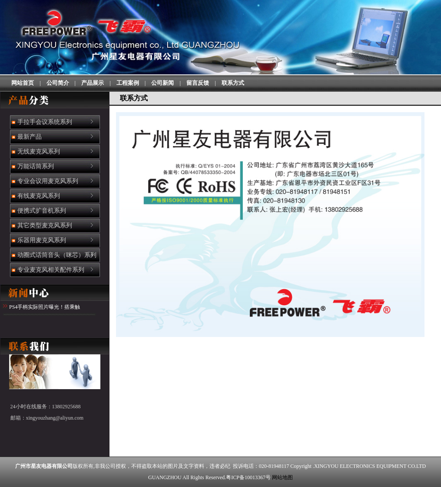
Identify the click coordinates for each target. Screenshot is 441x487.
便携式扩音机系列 (41, 210)
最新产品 (29, 136)
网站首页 (22, 83)
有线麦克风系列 (38, 196)
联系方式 (233, 83)
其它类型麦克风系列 (44, 225)
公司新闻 (162, 83)
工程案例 (127, 83)
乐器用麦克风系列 (41, 240)
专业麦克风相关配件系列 (50, 270)
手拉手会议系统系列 (44, 122)
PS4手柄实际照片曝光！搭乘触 (44, 307)
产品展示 (92, 83)
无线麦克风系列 (38, 151)
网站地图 (282, 477)
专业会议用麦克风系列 (47, 181)
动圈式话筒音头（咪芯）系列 (56, 255)
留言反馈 (197, 83)
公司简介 (57, 83)
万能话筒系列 (35, 166)
